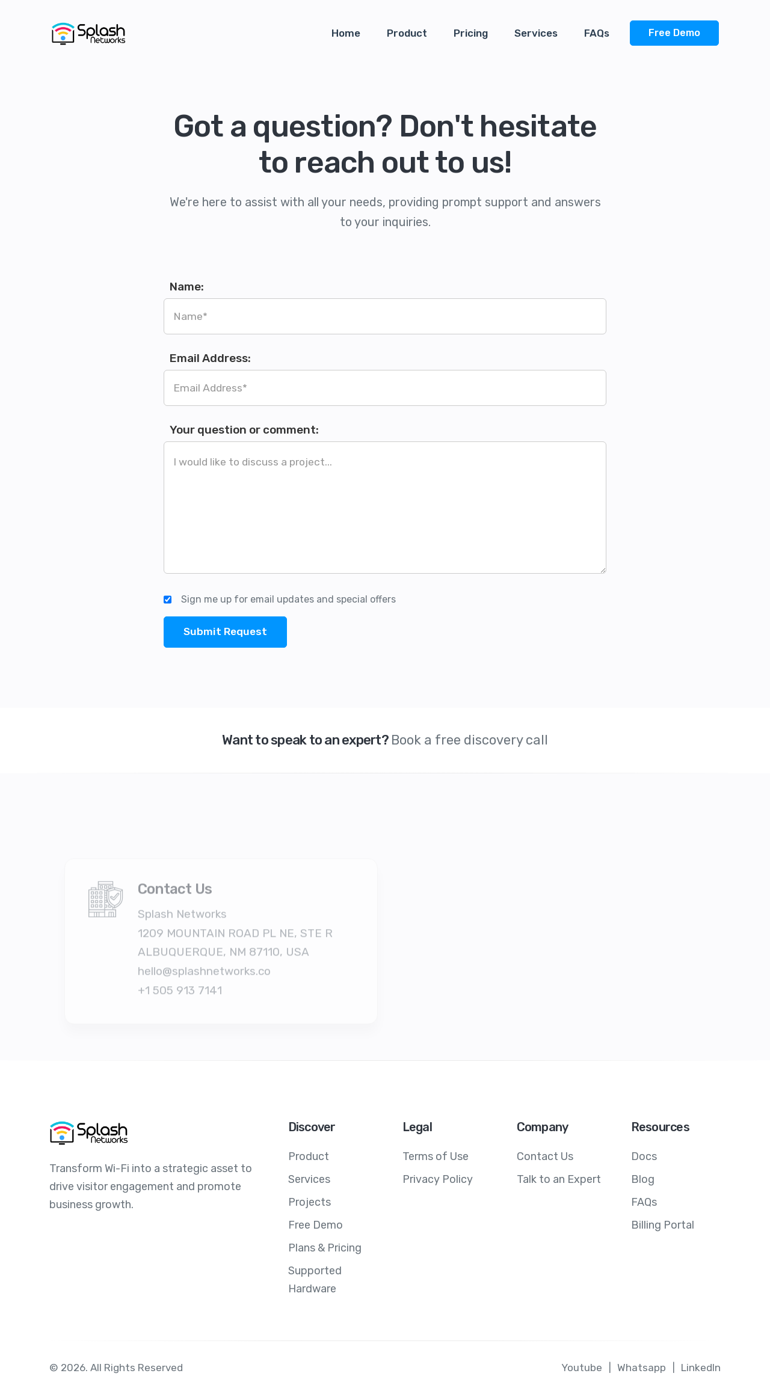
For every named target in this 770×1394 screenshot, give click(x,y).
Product (407, 33)
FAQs (596, 33)
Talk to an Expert (559, 1179)
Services (536, 33)
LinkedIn (701, 1368)
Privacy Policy (437, 1179)
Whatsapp (641, 1368)
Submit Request (225, 631)
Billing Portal (662, 1225)
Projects (309, 1202)
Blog (642, 1179)
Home (345, 33)
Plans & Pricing (325, 1247)
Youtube (581, 1368)
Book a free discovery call (469, 740)
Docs (644, 1156)
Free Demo (674, 32)
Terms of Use (435, 1156)
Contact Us (545, 1156)
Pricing (471, 33)
